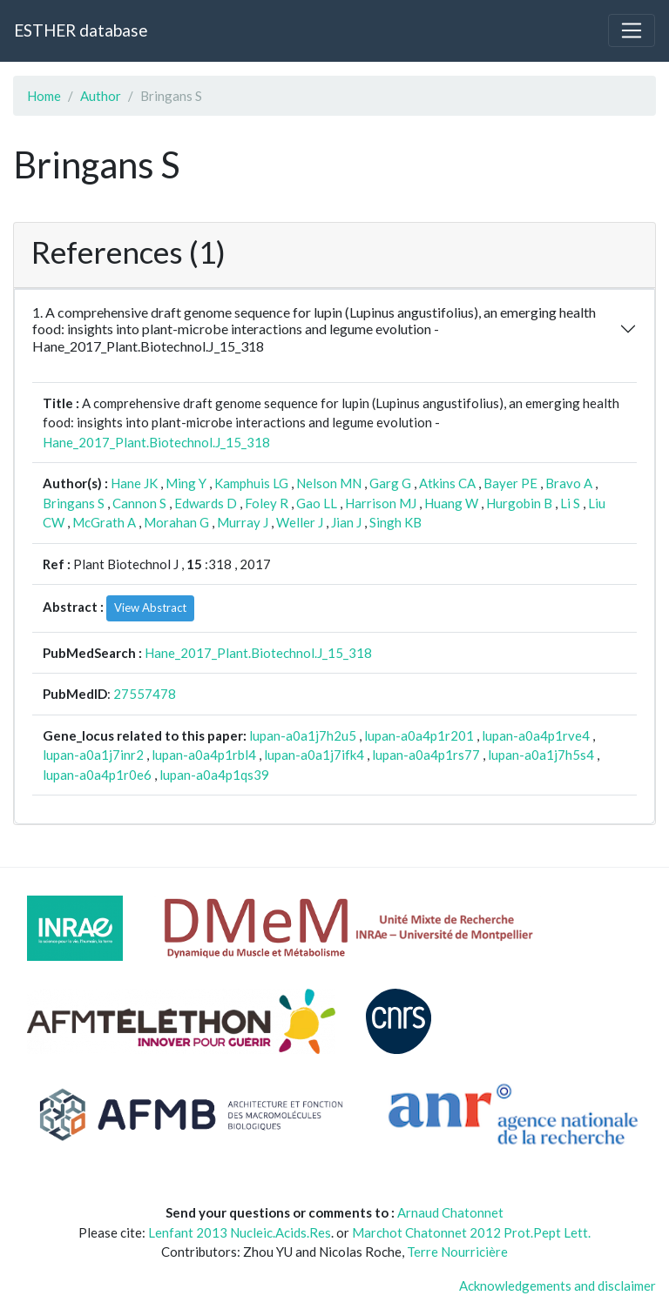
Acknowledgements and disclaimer (557, 1285)
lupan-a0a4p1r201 (419, 735)
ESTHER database (80, 30)
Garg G (390, 483)
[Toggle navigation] (631, 30)
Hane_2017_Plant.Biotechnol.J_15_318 (156, 442)
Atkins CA (447, 483)
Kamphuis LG (251, 483)
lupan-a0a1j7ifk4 (314, 754)
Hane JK (134, 483)
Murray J (242, 522)
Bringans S (74, 503)
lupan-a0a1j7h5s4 (541, 754)
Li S (570, 503)
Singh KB (395, 522)
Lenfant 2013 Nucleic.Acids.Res (239, 1232)
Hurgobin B (519, 503)
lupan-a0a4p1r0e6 (97, 774)
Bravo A (568, 483)
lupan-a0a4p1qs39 (214, 774)
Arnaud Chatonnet (450, 1212)
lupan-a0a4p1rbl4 (204, 754)
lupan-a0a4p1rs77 (426, 754)
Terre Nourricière (457, 1251)
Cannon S (139, 503)
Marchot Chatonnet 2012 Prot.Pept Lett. (471, 1232)
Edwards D (205, 503)
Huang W (451, 503)
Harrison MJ (380, 503)
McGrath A (104, 522)
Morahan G (176, 522)
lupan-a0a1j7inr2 (93, 754)
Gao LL (316, 503)
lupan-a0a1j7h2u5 (302, 735)
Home (44, 96)
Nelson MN (329, 483)
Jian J (346, 522)
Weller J (299, 522)
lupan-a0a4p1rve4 (536, 735)
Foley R (266, 503)
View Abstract (150, 607)
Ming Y (186, 483)
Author (100, 96)
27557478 (144, 693)
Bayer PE (510, 483)
